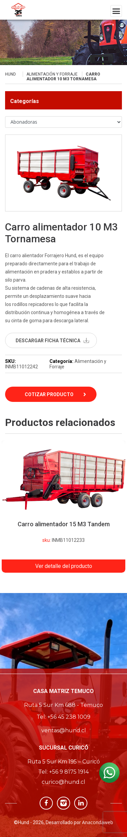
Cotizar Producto (49, 394)
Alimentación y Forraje (52, 74)
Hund (10, 74)
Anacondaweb (97, 822)
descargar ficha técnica (48, 340)
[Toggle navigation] (116, 11)
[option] (63, 507)
